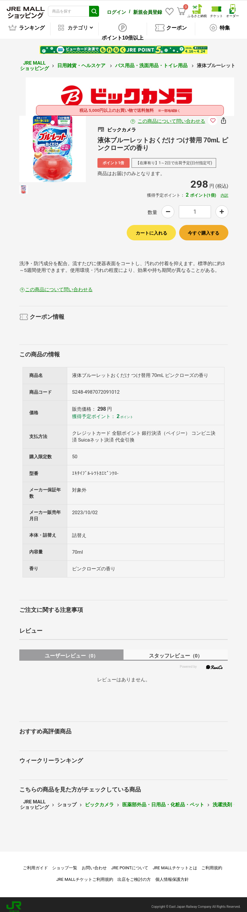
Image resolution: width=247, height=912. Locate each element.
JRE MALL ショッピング (34, 61)
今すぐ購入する (203, 228)
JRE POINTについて (129, 863)
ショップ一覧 (64, 863)
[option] (52, 144)
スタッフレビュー (176, 651)
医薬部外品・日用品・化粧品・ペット (163, 800)
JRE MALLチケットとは (175, 863)
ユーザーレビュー (71, 651)
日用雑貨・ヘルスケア (82, 61)
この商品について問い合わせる (171, 117)
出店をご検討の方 (134, 874)
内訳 (224, 191)
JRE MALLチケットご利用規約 (84, 874)
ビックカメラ (99, 800)
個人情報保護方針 (172, 874)
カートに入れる (151, 228)
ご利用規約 (211, 863)
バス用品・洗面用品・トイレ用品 (152, 61)
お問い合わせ (94, 863)
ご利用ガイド (35, 863)
